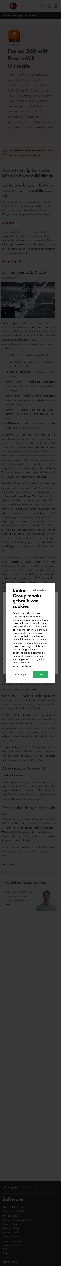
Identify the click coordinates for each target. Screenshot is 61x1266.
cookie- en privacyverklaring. (22, 664)
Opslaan (40, 674)
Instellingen (20, 674)
